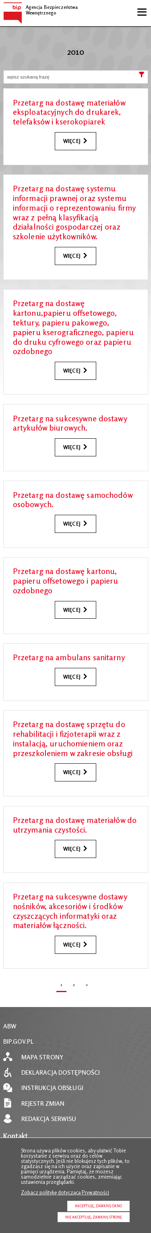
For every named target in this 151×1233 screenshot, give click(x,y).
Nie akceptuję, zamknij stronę (93, 1217)
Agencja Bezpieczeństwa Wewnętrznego (40, 9)
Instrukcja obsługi (52, 1088)
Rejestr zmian (43, 1103)
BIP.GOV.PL (18, 1041)
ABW (10, 1026)
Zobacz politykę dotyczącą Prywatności (65, 1192)
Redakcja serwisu (49, 1119)
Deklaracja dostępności (60, 1072)
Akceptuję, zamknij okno (98, 1206)
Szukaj (142, 76)
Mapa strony (42, 1057)
